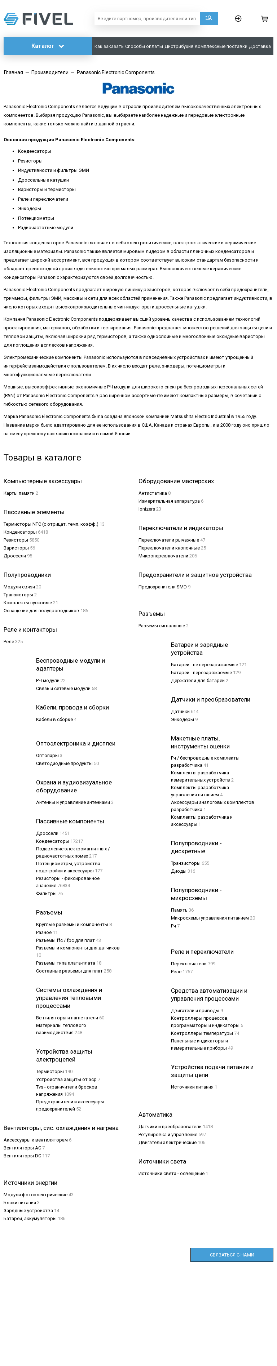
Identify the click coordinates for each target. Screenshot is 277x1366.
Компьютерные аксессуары (43, 481)
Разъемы (49, 912)
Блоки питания (20, 1202)
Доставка (260, 46)
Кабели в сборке (54, 719)
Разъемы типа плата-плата (65, 963)
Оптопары (47, 755)
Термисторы (50, 1071)
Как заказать (109, 46)
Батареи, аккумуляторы (30, 1218)
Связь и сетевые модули (63, 688)
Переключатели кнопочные (169, 548)
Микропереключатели (163, 556)
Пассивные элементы (34, 512)
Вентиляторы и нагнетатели (67, 1017)
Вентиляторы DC (22, 1155)
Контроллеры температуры (202, 1033)
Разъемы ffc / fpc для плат (65, 940)
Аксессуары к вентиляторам (36, 1140)
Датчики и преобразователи (210, 699)
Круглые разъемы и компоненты (72, 924)
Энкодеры (182, 719)
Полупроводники (27, 574)
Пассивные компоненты (70, 821)
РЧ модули (48, 680)
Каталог (47, 46)
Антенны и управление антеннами (73, 802)
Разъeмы (151, 613)
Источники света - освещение (171, 1173)
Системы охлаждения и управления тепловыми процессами (69, 997)
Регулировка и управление (167, 1134)
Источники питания (192, 1087)
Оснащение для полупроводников (41, 610)
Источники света (162, 1161)
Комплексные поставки (221, 46)
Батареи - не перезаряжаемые (204, 664)
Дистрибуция (178, 46)
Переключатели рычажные (168, 540)
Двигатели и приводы (195, 1010)
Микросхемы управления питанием (210, 918)
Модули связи (19, 586)
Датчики (180, 711)
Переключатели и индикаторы (180, 527)
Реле (9, 641)
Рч (173, 926)
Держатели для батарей (198, 680)
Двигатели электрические (167, 1142)
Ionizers (146, 509)
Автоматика (155, 1114)
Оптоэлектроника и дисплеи (75, 743)
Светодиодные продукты (64, 763)
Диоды (178, 871)
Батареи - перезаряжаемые (201, 672)
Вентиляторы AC (22, 1148)
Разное (44, 932)
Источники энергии (30, 1182)
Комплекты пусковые (28, 602)
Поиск (209, 18)
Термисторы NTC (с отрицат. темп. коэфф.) (51, 524)
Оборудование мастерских (176, 481)
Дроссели (15, 556)
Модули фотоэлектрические (35, 1194)
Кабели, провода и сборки (72, 707)
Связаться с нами (232, 1255)
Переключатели (189, 963)
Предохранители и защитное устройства (195, 574)
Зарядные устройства (28, 1210)
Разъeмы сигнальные (161, 625)
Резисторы (16, 540)
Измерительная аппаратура (169, 501)
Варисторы (16, 548)
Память (179, 910)
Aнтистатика (152, 493)
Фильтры (46, 893)
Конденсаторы (20, 532)
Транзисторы (18, 594)
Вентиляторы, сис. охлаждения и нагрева (61, 1127)
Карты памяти (19, 493)
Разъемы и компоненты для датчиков (78, 948)
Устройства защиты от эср (66, 1079)
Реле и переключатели (202, 951)
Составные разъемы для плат (69, 971)
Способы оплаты (144, 46)
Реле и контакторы (30, 629)
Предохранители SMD (162, 586)
